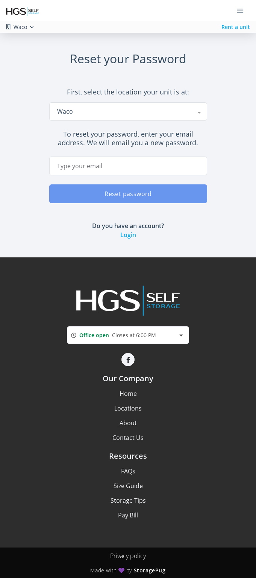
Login (128, 235)
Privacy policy (128, 556)
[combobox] (128, 111)
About (128, 423)
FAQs (128, 471)
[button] (128, 359)
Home (128, 393)
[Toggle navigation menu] (243, 10)
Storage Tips (128, 500)
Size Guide (128, 486)
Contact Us (128, 438)
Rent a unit (235, 26)
